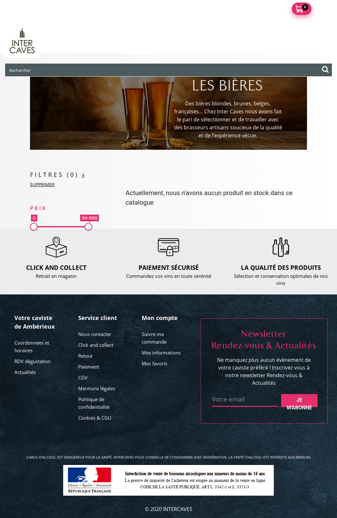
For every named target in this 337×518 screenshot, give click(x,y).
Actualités (25, 372)
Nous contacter (94, 334)
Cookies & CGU (94, 418)
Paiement (88, 366)
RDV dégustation (32, 361)
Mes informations (161, 352)
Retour (85, 356)
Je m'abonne (299, 402)
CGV (82, 377)
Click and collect (95, 345)
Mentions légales (96, 388)
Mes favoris (154, 363)
